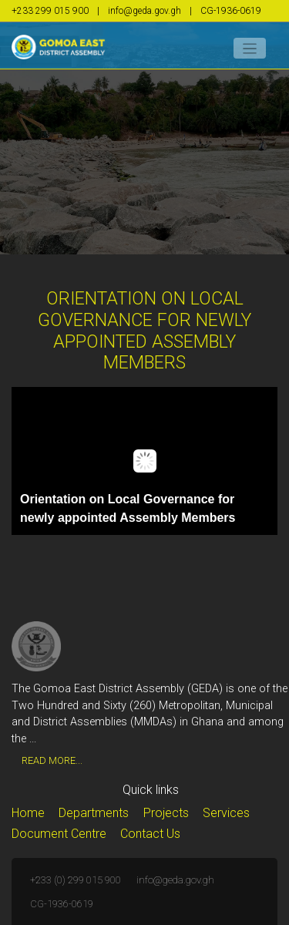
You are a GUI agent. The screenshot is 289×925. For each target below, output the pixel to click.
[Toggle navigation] (250, 48)
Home (28, 813)
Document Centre (59, 833)
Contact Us (150, 833)
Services (226, 813)
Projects (166, 813)
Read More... (52, 760)
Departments (94, 813)
